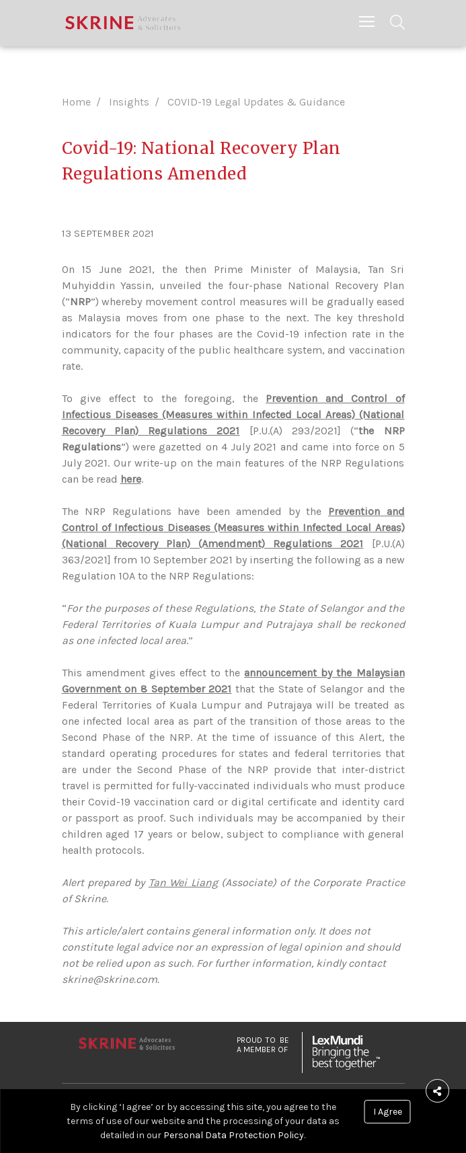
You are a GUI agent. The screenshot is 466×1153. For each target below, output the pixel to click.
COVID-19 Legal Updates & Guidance (256, 101)
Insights (129, 101)
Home (76, 101)
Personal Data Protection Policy (233, 1135)
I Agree (387, 1111)
